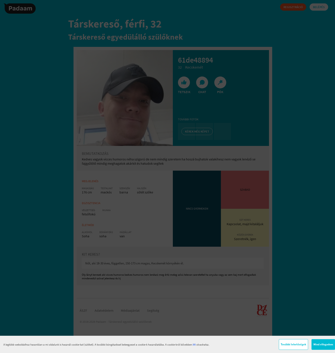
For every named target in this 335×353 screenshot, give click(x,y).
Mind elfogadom (323, 344)
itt (194, 344)
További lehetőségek (293, 344)
